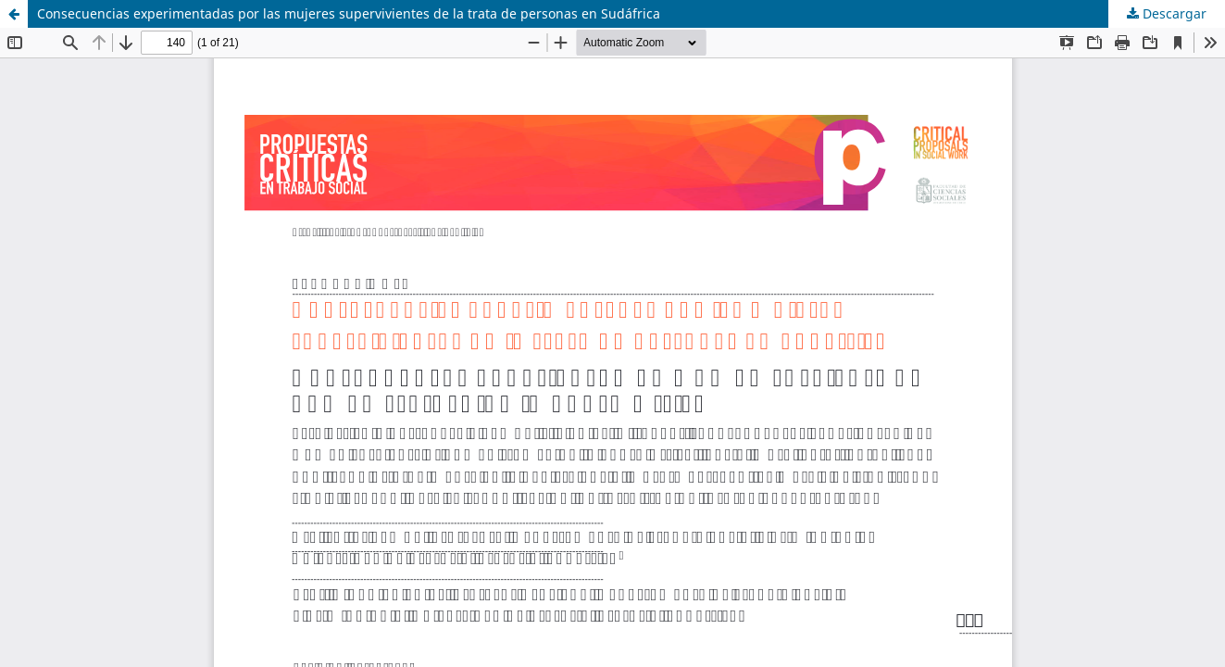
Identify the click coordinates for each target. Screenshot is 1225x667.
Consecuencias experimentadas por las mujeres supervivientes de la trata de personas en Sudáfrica (348, 13)
